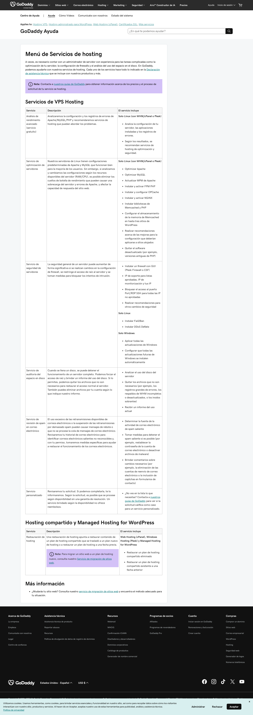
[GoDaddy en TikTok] (223, 683)
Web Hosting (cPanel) (105, 24)
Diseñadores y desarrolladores (121, 639)
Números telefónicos (235, 662)
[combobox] (176, 31)
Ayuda (51, 15)
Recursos (48, 633)
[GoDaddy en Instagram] (214, 683)
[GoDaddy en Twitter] (232, 683)
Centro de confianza (17, 645)
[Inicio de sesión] (226, 5)
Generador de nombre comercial (122, 656)
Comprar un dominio (235, 622)
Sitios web (230, 627)
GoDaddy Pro (156, 633)
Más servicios (146, 24)
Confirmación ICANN (116, 633)
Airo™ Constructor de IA (162, 5)
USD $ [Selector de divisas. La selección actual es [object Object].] (83, 683)
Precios (183, 5)
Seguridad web (232, 651)
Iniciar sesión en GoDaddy (200, 622)
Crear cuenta (194, 633)
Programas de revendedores (163, 627)
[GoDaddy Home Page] (21, 682)
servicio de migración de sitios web (98, 591)
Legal (10, 639)
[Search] (229, 31)
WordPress (231, 639)
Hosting (229, 645)
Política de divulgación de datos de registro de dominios (69, 639)
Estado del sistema (122, 15)
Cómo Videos (66, 15)
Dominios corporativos (117, 645)
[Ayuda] (211, 5)
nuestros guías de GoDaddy (69, 84)
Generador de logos (235, 656)
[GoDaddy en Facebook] (204, 683)
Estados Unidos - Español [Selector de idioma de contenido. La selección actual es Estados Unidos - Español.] (56, 683)
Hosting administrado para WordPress (70, 24)
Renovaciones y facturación (200, 627)
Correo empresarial (235, 633)
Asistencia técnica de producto (58, 622)
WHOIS (110, 627)
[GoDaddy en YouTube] (242, 683)
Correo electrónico (83, 5)
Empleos (12, 627)
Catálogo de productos (117, 651)
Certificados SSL (128, 24)
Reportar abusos (52, 627)
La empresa (13, 622)
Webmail (111, 622)
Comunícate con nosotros (92, 15)
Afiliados (153, 622)
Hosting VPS (40, 24)
